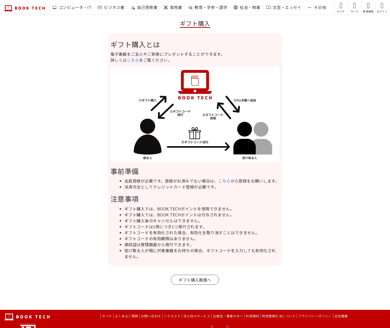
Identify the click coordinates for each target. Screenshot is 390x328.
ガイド (107, 316)
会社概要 (341, 316)
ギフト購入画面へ (195, 280)
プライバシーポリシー (315, 316)
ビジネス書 (111, 7)
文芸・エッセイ (284, 7)
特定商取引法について (278, 316)
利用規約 (252, 316)
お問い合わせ (151, 316)
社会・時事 (247, 7)
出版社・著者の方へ (228, 316)
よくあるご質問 (126, 316)
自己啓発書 (144, 7)
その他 (317, 7)
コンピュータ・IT (72, 7)
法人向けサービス (196, 316)
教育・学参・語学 (207, 7)
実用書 (173, 7)
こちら (133, 60)
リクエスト (172, 316)
